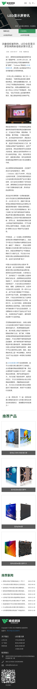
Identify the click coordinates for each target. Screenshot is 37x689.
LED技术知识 (7, 35)
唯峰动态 (6, 31)
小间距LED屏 (19, 649)
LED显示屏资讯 (24, 26)
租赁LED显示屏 (20, 646)
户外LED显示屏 (20, 640)
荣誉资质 (4, 646)
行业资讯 (33, 26)
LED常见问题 (25, 35)
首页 (16, 26)
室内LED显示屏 (20, 643)
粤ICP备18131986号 (13, 631)
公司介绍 (4, 640)
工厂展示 (4, 643)
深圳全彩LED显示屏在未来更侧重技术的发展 (25, 399)
